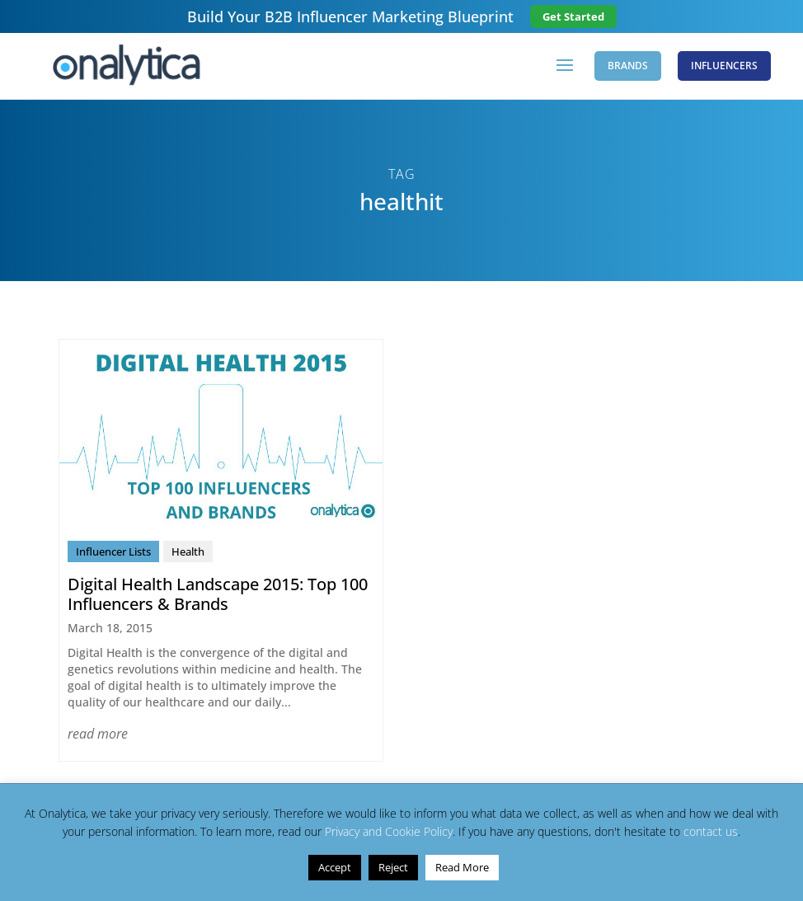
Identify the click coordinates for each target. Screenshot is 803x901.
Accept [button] (334, 867)
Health (187, 551)
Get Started (573, 16)
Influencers (724, 66)
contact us (710, 831)
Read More (462, 867)
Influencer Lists (113, 551)
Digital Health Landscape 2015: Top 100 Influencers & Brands (218, 594)
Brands (628, 66)
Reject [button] (393, 867)
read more (98, 734)
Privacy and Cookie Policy (389, 831)
